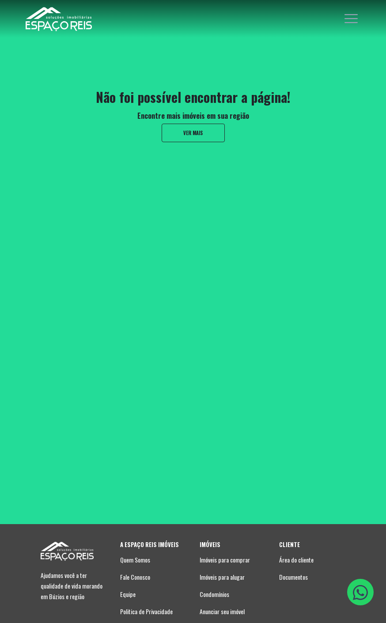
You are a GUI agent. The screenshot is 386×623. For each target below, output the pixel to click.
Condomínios (214, 594)
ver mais (193, 132)
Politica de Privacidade (146, 611)
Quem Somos (135, 559)
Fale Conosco (135, 576)
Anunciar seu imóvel (222, 611)
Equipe (128, 594)
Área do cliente (296, 559)
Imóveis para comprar (225, 559)
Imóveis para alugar (222, 576)
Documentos (293, 576)
